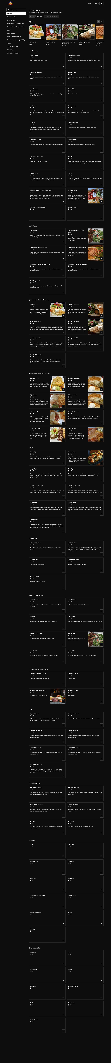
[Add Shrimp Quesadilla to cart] (101, 349)
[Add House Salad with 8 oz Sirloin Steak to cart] (76, 38)
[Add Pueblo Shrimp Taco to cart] (63, 759)
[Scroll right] (102, 21)
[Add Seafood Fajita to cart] (63, 571)
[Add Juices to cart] (101, 923)
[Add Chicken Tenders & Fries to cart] (63, 168)
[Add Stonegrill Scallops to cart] (101, 685)
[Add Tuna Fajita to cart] (101, 480)
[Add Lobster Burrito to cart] (63, 423)
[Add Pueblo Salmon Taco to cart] (101, 759)
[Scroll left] (98, 21)
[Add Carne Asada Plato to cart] (63, 440)
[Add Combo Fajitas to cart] (63, 531)
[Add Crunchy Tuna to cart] (101, 83)
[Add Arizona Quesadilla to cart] (101, 315)
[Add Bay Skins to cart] (101, 168)
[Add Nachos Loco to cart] (63, 117)
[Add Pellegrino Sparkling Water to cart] (63, 906)
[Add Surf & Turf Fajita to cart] (63, 588)
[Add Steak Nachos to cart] (101, 117)
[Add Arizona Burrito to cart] (101, 406)
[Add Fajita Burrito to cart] (63, 406)
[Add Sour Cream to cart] (63, 980)
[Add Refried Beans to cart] (63, 1031)
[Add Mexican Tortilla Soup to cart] (63, 83)
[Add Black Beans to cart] (101, 1014)
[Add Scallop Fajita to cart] (101, 463)
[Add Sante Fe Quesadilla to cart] (63, 332)
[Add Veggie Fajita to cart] (63, 480)
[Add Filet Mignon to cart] (101, 645)
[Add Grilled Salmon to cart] (101, 611)
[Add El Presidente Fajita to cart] (101, 571)
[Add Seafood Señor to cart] (63, 611)
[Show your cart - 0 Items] (102, 3)
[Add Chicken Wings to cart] (101, 151)
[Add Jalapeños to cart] (63, 963)
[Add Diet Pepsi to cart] (101, 856)
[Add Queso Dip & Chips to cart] (101, 134)
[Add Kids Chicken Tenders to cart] (63, 799)
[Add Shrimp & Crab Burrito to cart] (101, 389)
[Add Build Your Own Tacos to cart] (63, 776)
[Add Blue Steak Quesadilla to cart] (63, 366)
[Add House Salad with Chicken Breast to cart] (101, 258)
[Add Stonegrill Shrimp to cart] (101, 702)
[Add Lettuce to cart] (101, 980)
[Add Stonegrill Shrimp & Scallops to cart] (63, 685)
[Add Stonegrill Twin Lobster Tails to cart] (63, 702)
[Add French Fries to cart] (101, 100)
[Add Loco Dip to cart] (63, 134)
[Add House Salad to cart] (63, 241)
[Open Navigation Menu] (90, 3)
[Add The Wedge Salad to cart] (63, 292)
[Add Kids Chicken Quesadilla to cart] (63, 816)
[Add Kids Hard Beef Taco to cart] (101, 799)
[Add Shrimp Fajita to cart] (63, 514)
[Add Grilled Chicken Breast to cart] (63, 645)
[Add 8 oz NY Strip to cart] (63, 662)
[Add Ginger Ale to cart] (101, 890)
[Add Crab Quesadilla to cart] (42, 38)
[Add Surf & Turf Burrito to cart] (101, 423)
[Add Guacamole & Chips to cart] (63, 151)
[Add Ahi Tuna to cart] (63, 628)
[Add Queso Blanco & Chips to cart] (101, 66)
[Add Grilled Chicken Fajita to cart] (101, 497)
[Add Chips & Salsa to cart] (63, 66)
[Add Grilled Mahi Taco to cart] (101, 742)
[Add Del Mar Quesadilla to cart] (92, 38)
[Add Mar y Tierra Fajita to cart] (63, 554)
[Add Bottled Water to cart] (101, 906)
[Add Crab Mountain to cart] (63, 184)
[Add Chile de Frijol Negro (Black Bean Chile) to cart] (63, 201)
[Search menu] (16, 9)
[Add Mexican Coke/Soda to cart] (63, 923)
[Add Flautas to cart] (101, 184)
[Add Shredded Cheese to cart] (101, 997)
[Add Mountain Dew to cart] (63, 873)
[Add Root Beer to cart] (101, 873)
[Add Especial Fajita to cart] (101, 554)
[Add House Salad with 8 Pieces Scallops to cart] (63, 275)
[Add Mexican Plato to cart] (101, 440)
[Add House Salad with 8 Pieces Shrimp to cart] (101, 275)
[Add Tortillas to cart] (63, 1014)
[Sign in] (96, 3)
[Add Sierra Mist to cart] (63, 890)
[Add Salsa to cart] (101, 963)
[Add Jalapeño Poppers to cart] (101, 218)
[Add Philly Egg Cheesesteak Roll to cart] (63, 218)
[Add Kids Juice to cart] (101, 833)
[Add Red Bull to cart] (63, 940)
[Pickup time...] (51, 16)
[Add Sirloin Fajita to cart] (63, 463)
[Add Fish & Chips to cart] (101, 628)
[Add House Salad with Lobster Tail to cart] (63, 258)
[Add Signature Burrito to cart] (63, 389)
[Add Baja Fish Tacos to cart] (63, 725)
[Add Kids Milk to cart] (63, 833)
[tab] (32, 16)
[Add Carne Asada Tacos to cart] (101, 725)
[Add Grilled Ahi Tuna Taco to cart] (63, 742)
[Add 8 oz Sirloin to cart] (101, 662)
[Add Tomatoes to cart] (63, 997)
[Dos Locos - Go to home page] (10, 3)
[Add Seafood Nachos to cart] (59, 38)
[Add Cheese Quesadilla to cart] (101, 816)
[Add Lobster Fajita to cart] (101, 514)
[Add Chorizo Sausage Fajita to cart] (63, 497)
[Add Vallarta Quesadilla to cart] (63, 349)
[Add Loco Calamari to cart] (63, 100)
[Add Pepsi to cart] (63, 856)
